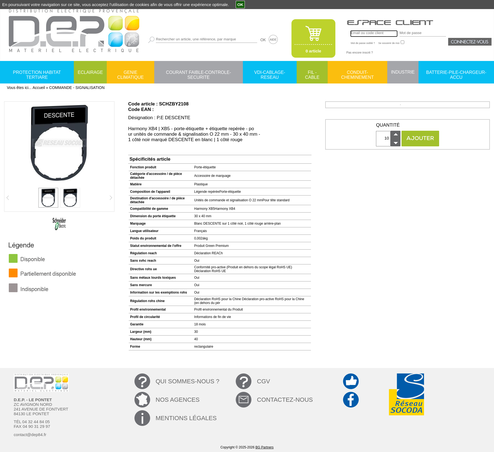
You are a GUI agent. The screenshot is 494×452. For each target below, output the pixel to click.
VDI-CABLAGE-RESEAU (269, 73)
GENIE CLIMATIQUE (130, 73)
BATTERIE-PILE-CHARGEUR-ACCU (456, 73)
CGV (263, 381)
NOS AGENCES (178, 399)
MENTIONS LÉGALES (186, 418)
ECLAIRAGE (90, 72)
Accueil (38, 87)
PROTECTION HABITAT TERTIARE (37, 73)
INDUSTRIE (403, 72)
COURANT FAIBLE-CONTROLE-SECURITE (198, 73)
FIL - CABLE (312, 73)
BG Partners (265, 447)
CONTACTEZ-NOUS (285, 399)
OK (263, 40)
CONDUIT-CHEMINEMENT (357, 73)
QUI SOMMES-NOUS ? (187, 381)
